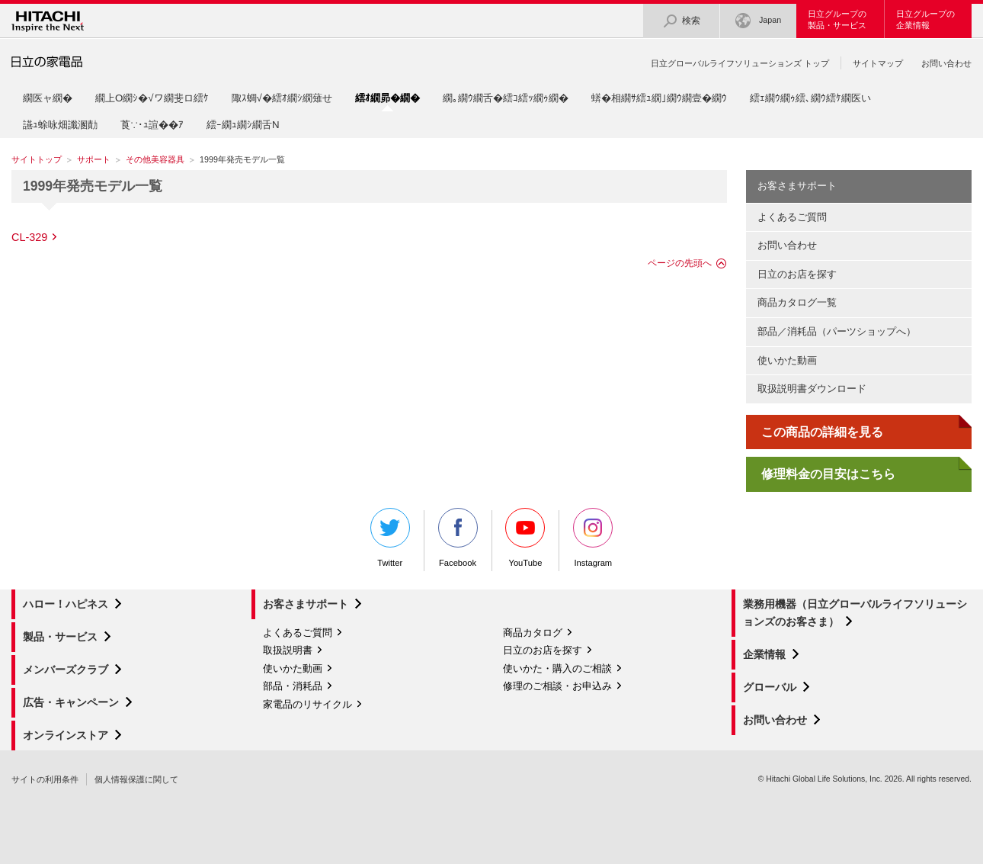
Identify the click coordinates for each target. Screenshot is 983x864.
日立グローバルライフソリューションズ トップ (740, 63)
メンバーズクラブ (65, 669)
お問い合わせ (946, 63)
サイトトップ (36, 159)
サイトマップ (878, 63)
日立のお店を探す (797, 274)
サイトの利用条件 (44, 779)
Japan (758, 21)
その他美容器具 (155, 159)
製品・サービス (60, 637)
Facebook (458, 537)
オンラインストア (65, 735)
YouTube (525, 537)
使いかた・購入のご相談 (557, 668)
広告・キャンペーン (71, 702)
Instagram (593, 537)
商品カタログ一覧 (797, 302)
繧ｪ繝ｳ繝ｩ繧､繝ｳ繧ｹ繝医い (810, 98)
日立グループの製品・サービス (837, 19)
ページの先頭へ (680, 263)
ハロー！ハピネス (65, 604)
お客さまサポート (797, 185)
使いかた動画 (787, 360)
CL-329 (29, 237)
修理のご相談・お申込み (557, 686)
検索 (681, 21)
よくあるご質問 (792, 217)
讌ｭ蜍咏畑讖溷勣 (60, 124)
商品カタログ (532, 632)
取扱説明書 (287, 650)
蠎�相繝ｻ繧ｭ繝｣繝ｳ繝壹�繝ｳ (659, 98)
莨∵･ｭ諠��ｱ (152, 124)
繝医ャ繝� (47, 98)
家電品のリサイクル (307, 704)
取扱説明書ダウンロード (811, 388)
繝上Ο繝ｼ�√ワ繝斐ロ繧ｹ (152, 98)
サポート (93, 159)
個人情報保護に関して (136, 779)
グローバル (769, 687)
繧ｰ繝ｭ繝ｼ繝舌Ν (243, 124)
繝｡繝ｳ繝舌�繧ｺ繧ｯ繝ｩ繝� (505, 98)
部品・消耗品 (292, 686)
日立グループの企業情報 (925, 19)
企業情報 (764, 654)
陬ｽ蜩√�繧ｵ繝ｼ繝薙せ (282, 98)
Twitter (390, 537)
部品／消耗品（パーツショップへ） (836, 331)
